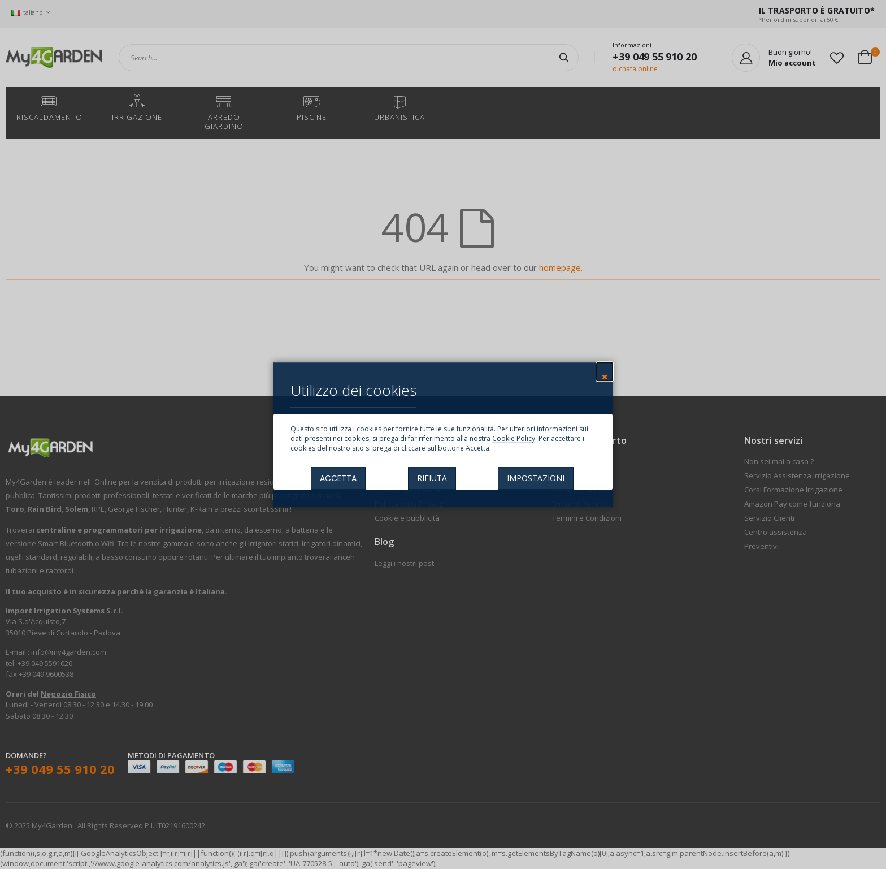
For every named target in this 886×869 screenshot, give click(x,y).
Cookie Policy (513, 438)
